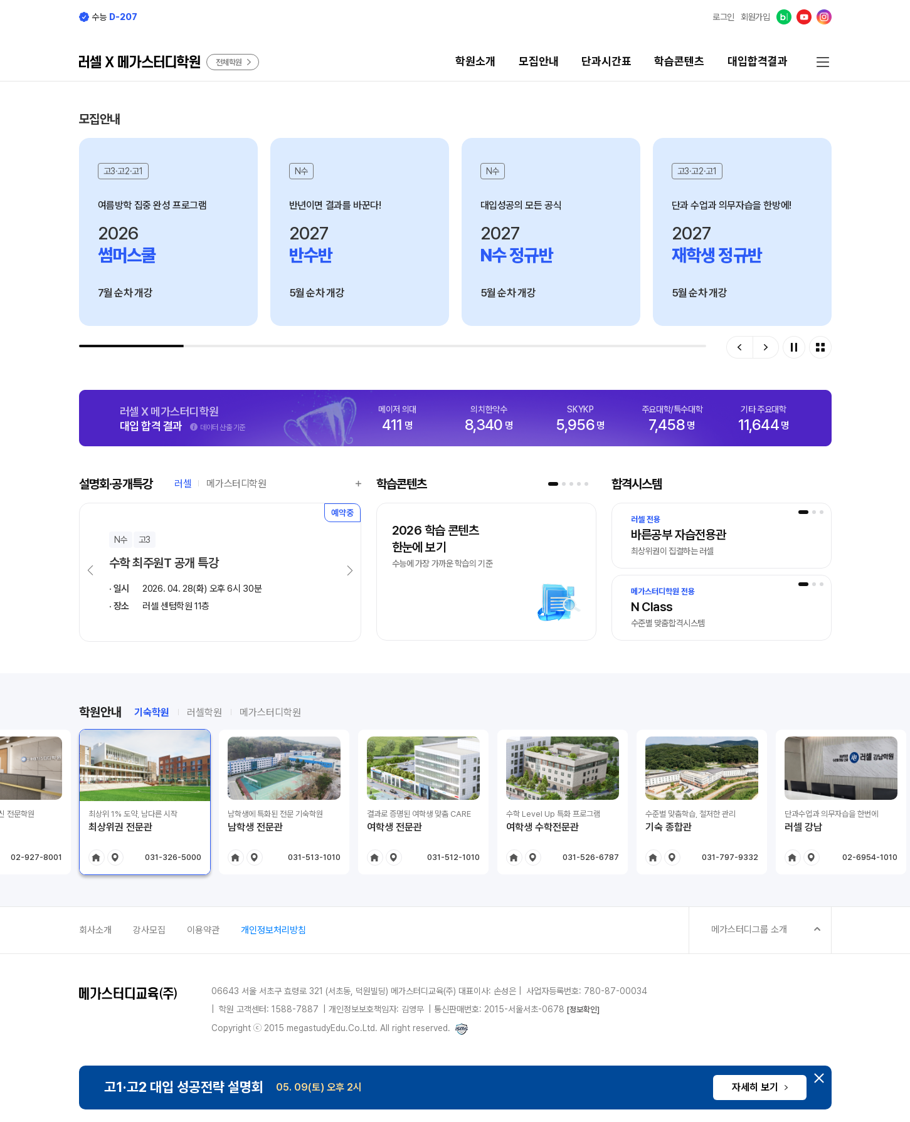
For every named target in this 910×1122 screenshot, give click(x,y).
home (96, 857)
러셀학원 (204, 712)
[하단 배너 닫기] (819, 1078)
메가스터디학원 (236, 484)
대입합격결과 (757, 61)
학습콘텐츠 (679, 61)
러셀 (182, 484)
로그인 (723, 17)
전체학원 (233, 62)
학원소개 (475, 61)
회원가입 (755, 17)
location (115, 857)
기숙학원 (151, 712)
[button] (739, 347)
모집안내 (539, 61)
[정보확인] (583, 1009)
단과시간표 (606, 61)
